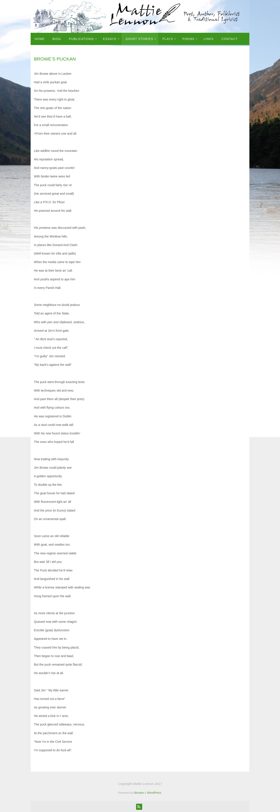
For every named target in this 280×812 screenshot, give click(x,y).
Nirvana (139, 792)
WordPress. (154, 792)
